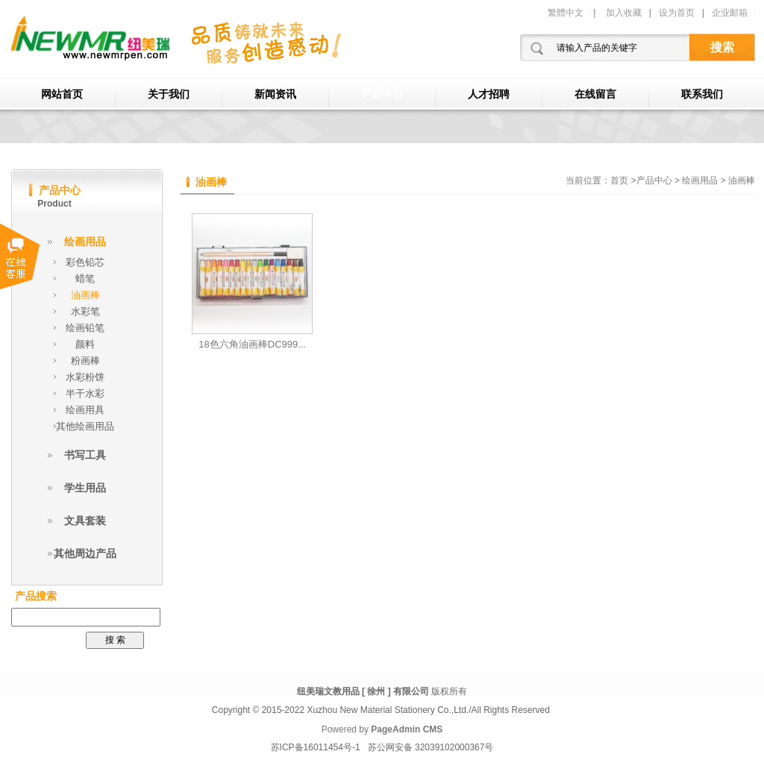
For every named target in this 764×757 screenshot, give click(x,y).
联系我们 (702, 94)
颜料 (85, 344)
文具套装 (85, 521)
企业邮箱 (730, 12)
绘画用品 (85, 242)
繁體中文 (565, 12)
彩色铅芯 (85, 262)
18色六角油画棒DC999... (252, 344)
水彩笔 (85, 311)
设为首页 (677, 12)
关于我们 (169, 94)
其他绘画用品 (85, 426)
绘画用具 (85, 409)
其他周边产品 (85, 553)
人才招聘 (489, 94)
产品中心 (382, 94)
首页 (619, 180)
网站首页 (62, 94)
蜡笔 (85, 278)
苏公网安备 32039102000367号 (431, 747)
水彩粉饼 (85, 377)
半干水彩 (85, 393)
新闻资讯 (275, 94)
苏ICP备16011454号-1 (315, 747)
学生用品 (85, 488)
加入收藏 (624, 12)
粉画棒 (85, 360)
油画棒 (85, 295)
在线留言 (595, 94)
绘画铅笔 (85, 327)
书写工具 (85, 455)
